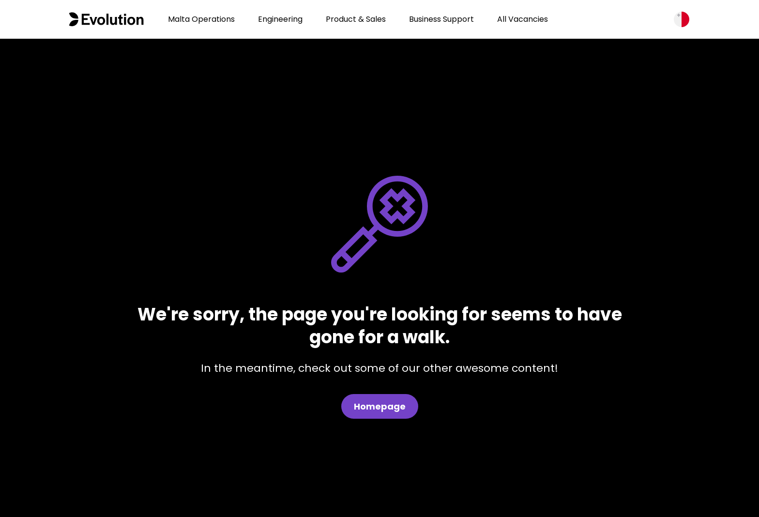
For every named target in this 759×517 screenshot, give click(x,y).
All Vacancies (522, 19)
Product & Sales (356, 19)
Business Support (441, 19)
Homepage (380, 406)
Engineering (280, 19)
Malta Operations (201, 19)
